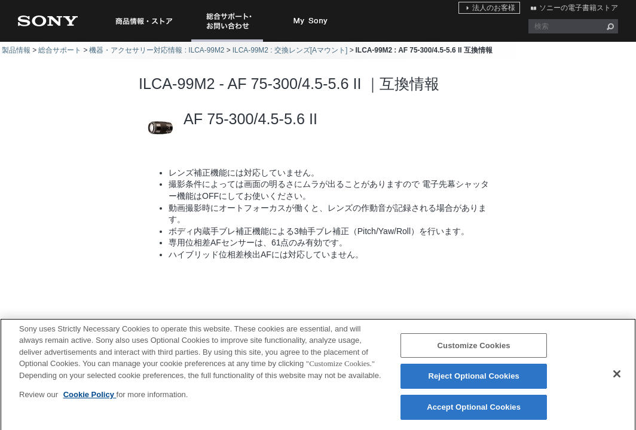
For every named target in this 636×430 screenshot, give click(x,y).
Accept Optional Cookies (474, 411)
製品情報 (16, 50)
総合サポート (59, 50)
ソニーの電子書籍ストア (578, 8)
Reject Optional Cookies (473, 380)
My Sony (311, 21)
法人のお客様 (493, 8)
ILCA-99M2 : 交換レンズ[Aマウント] (290, 50)
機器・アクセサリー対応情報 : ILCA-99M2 (156, 50)
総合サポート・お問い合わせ (229, 41)
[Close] (617, 378)
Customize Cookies (474, 350)
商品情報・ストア (143, 21)
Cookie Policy (90, 399)
